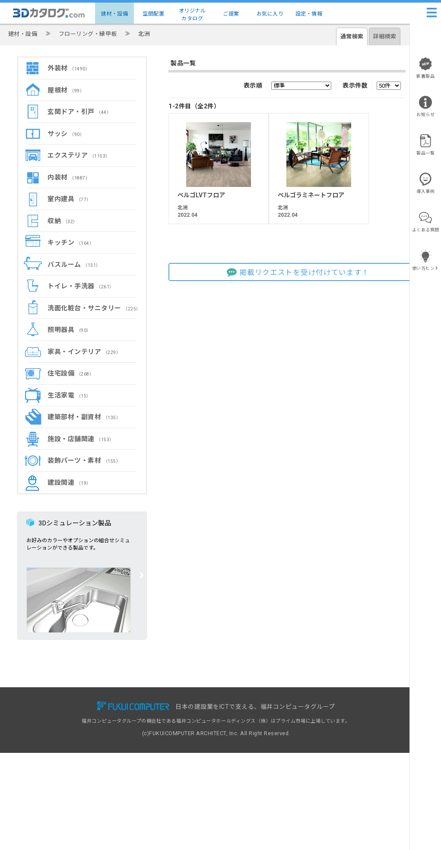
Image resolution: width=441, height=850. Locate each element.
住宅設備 (71, 373)
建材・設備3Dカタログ (66, 714)
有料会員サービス (152, 714)
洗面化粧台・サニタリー (94, 308)
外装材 (69, 68)
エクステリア (79, 155)
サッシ (66, 134)
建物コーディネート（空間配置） (77, 724)
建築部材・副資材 (84, 417)
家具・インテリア (84, 352)
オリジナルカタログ (192, 15)
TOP (45, 705)
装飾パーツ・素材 (84, 460)
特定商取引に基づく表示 (344, 743)
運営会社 (326, 752)
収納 (63, 221)
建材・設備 (114, 14)
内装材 (69, 177)
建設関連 (69, 483)
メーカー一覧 (55, 733)
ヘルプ (324, 714)
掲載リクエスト (242, 714)
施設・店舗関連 (81, 439)
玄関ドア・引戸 (79, 112)
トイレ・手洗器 (81, 286)
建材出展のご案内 (244, 724)
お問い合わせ (331, 705)
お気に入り (270, 14)
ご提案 (231, 14)
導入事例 (142, 724)
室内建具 (69, 199)
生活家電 (69, 395)
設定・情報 (309, 14)
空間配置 (153, 14)
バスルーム (74, 265)
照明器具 (69, 330)
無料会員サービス (152, 705)
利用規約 (326, 724)
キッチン (71, 242)
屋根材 (66, 90)
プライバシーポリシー (341, 733)
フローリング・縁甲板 (88, 34)
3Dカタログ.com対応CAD (254, 705)
